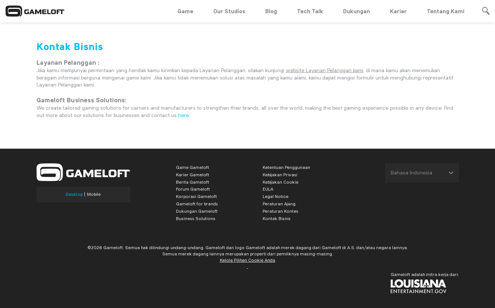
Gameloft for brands (197, 203)
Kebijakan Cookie (280, 182)
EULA (268, 189)
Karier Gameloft (192, 174)
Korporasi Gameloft (196, 196)
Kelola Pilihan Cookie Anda (247, 260)
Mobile (94, 194)
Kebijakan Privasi (280, 174)
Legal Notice (275, 196)
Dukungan (356, 11)
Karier (398, 11)
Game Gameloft (192, 167)
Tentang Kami (445, 11)
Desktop (74, 194)
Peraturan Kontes (280, 211)
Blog (271, 11)
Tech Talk (310, 11)
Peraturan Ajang (279, 203)
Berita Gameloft (192, 182)
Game (185, 11)
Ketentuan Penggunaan (286, 167)
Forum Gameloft (193, 189)
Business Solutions (195, 218)
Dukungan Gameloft (197, 211)
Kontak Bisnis (277, 218)
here (183, 115)
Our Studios (229, 11)
